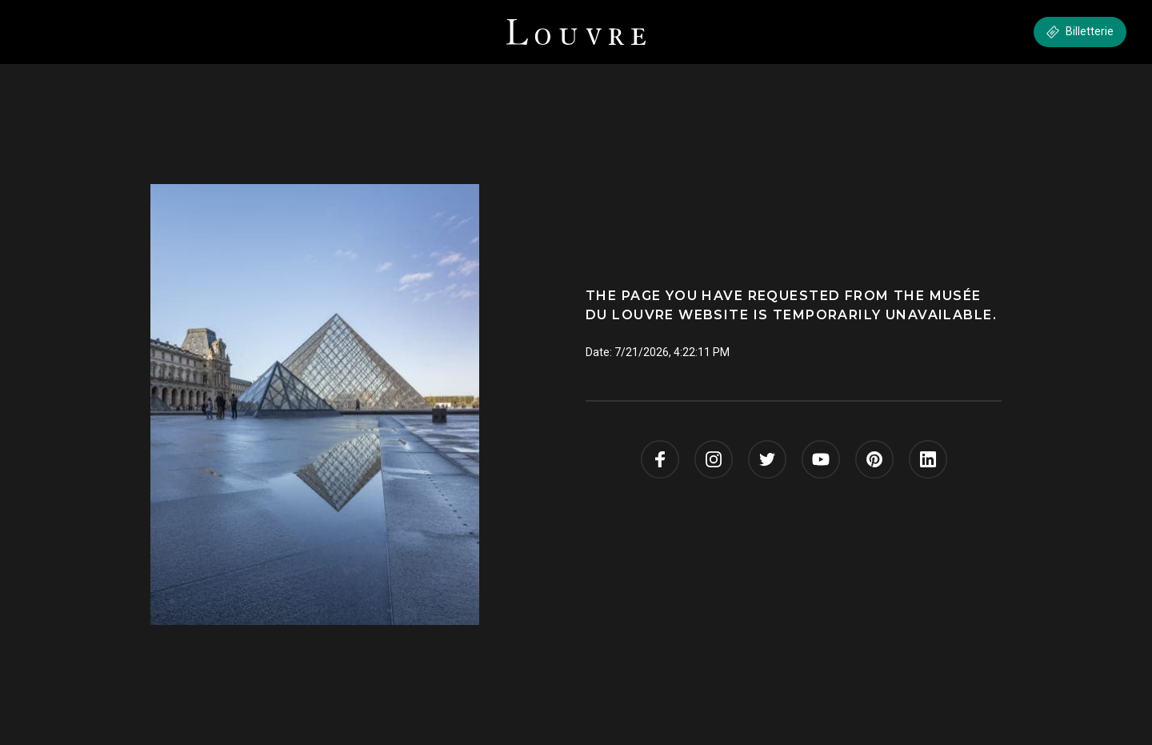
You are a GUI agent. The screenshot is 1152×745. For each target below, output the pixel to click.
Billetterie (1080, 31)
